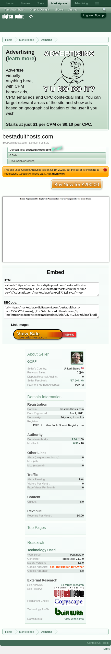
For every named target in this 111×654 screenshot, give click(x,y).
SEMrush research (72, 584)
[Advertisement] (39, 25)
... (83, 9)
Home (9, 3)
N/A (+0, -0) (77, 380)
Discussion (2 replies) (22, 160)
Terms (106, 648)
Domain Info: (36, 149)
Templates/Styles (14, 9)
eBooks (58, 9)
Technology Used (41, 550)
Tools (40, 3)
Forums (25, 3)
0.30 (75, 443)
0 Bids (13, 155)
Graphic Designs (39, 9)
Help (106, 642)
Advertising (81, 3)
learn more (21, 59)
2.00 (74, 439)
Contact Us (93, 642)
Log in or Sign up (93, 15)
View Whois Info (74, 618)
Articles (72, 9)
